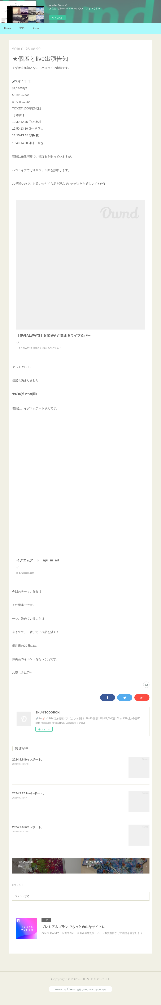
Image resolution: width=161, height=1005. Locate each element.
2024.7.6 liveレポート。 (28, 835)
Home (7, 28)
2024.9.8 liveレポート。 (28, 768)
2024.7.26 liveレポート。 (29, 801)
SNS (22, 28)
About (36, 28)
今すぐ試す (57, 17)
